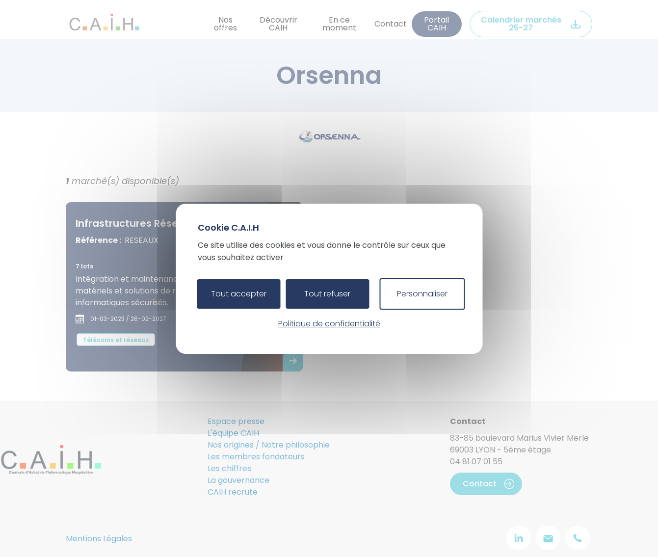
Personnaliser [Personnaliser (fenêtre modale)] (422, 293)
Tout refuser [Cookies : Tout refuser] (327, 293)
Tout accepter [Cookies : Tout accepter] (238, 293)
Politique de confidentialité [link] (329, 323)
